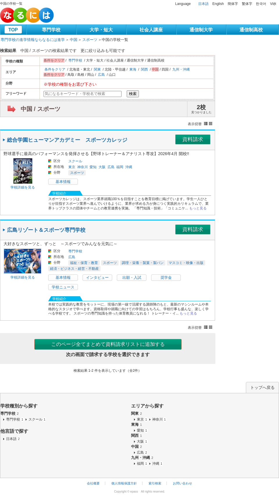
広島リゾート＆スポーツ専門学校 (46, 230)
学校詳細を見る (22, 187)
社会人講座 (151, 29)
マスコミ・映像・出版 (186, 263)
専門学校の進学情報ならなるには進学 (33, 39)
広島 (101, 75)
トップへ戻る (262, 387)
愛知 (93, 167)
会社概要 (93, 483)
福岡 (119, 167)
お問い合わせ (182, 483)
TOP (13, 29)
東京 (71, 167)
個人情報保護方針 (124, 483)
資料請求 (192, 139)
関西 (144, 69)
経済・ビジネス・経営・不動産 (74, 269)
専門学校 (51, 29)
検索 (133, 93)
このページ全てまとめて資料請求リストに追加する (108, 344)
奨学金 (166, 277)
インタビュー (97, 277)
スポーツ (89, 39)
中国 (73, 39)
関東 (97, 69)
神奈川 (82, 167)
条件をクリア (54, 69)
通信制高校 (251, 29)
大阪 (102, 167)
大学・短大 (101, 29)
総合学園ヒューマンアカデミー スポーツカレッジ (67, 140)
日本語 (203, 4)
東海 (132, 69)
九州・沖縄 (181, 69)
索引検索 (155, 483)
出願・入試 (131, 277)
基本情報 (63, 181)
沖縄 (128, 167)
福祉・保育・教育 (84, 263)
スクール (75, 161)
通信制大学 (201, 29)
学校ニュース (63, 287)
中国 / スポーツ (40, 109)
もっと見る (198, 208)
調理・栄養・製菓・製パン (143, 263)
